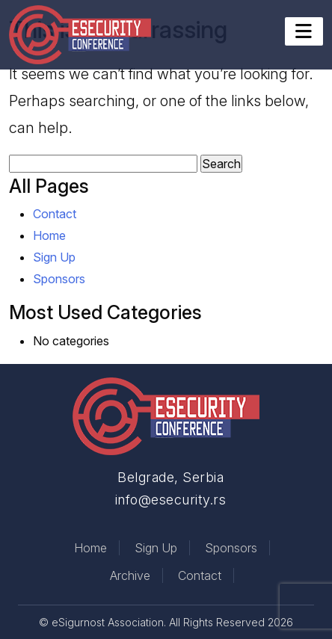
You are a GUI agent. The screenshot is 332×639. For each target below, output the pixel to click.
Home (49, 235)
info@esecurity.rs (171, 499)
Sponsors (59, 278)
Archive (130, 575)
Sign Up (54, 257)
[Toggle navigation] (304, 31)
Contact (54, 213)
